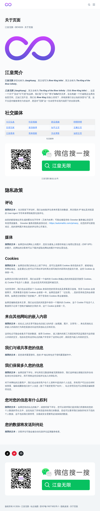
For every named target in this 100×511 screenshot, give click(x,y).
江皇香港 (10, 133)
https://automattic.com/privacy (63, 223)
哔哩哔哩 (78, 122)
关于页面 (74, 506)
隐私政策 (64, 506)
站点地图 (34, 506)
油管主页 (78, 133)
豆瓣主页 (78, 127)
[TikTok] (7, 453)
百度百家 (10, 127)
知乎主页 (55, 127)
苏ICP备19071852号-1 (49, 506)
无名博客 (55, 133)
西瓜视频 (55, 122)
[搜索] (89, 5)
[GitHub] (21, 453)
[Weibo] (14, 453)
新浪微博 (33, 127)
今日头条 (10, 122)
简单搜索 (33, 133)
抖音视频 (33, 122)
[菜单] (94, 4)
